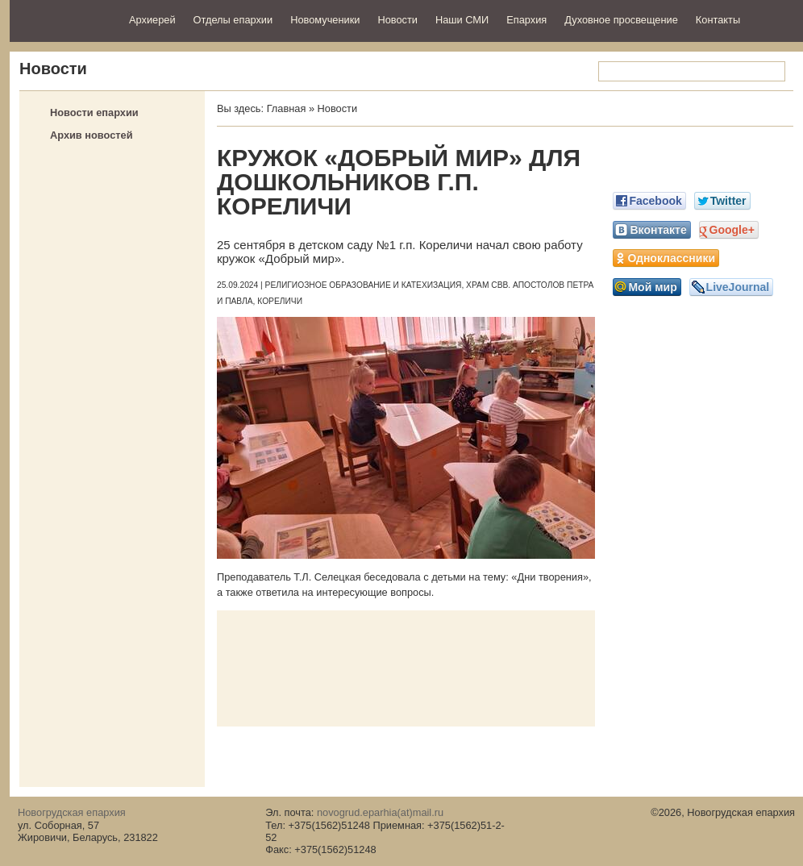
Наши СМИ (462, 20)
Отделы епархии (233, 20)
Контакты (718, 20)
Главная (286, 108)
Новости (397, 20)
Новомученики (325, 20)
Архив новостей (91, 135)
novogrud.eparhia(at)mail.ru (380, 812)
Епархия (526, 20)
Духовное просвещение (621, 20)
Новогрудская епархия (64, 19)
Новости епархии (94, 112)
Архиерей (152, 20)
